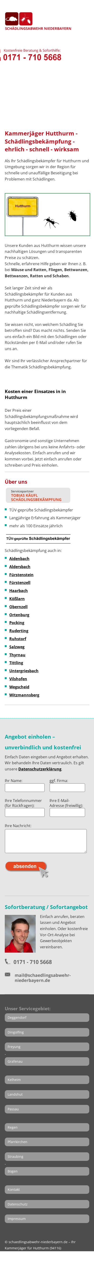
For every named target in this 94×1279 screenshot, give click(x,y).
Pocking (16, 622)
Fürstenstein (21, 574)
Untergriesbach (24, 670)
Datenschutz (18, 1204)
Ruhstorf (17, 638)
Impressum (17, 1218)
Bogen (13, 1171)
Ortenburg (19, 614)
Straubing (15, 1156)
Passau (13, 1109)
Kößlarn (17, 598)
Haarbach (18, 590)
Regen (13, 1127)
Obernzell (18, 606)
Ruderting (18, 630)
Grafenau (15, 1061)
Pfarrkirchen (17, 1142)
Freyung (14, 1046)
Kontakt (14, 1189)
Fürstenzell (19, 582)
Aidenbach (19, 558)
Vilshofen (18, 678)
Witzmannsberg (24, 695)
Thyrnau (17, 655)
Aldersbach (19, 566)
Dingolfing (16, 1032)
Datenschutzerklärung (39, 769)
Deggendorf (17, 1017)
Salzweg (17, 646)
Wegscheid (19, 687)
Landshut (15, 1094)
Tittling (16, 662)
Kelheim (14, 1079)
